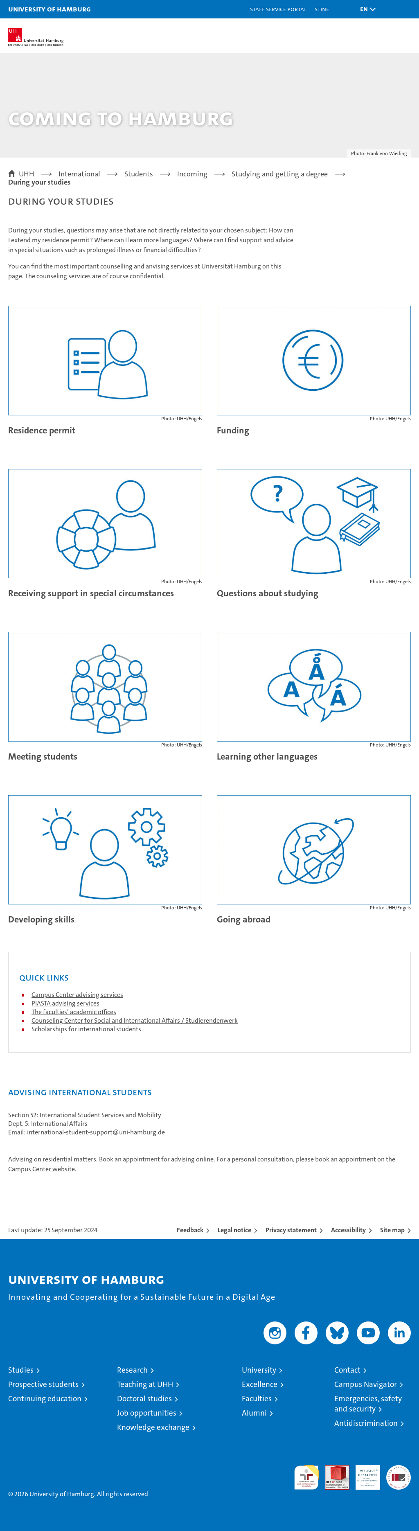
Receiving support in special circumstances (91, 593)
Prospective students (43, 1384)
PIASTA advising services (65, 1003)
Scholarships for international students (86, 1029)
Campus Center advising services (77, 994)
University (259, 1370)
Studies (21, 1370)
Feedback (190, 1230)
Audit (332, 1469)
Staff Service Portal (278, 9)
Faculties (257, 1398)
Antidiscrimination (366, 1423)
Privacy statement (291, 1230)
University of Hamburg (49, 9)
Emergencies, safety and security (368, 1403)
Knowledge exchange (153, 1427)
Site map (392, 1230)
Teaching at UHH (145, 1384)
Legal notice (234, 1230)
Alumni (254, 1413)
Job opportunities (146, 1413)
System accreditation (398, 1473)
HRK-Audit (363, 1473)
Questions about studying (267, 593)
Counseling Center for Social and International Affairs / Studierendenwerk (135, 1020)
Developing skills (41, 919)
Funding (233, 430)
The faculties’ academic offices (74, 1012)
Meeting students (42, 756)
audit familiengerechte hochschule (306, 1477)
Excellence (259, 1384)
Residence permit (41, 430)
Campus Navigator (365, 1384)
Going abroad (243, 919)
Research (132, 1370)
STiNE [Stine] (322, 9)
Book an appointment (129, 1159)
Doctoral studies (144, 1398)
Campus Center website (41, 1169)
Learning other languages (267, 756)
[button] (366, 9)
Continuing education (44, 1398)
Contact (347, 1370)
